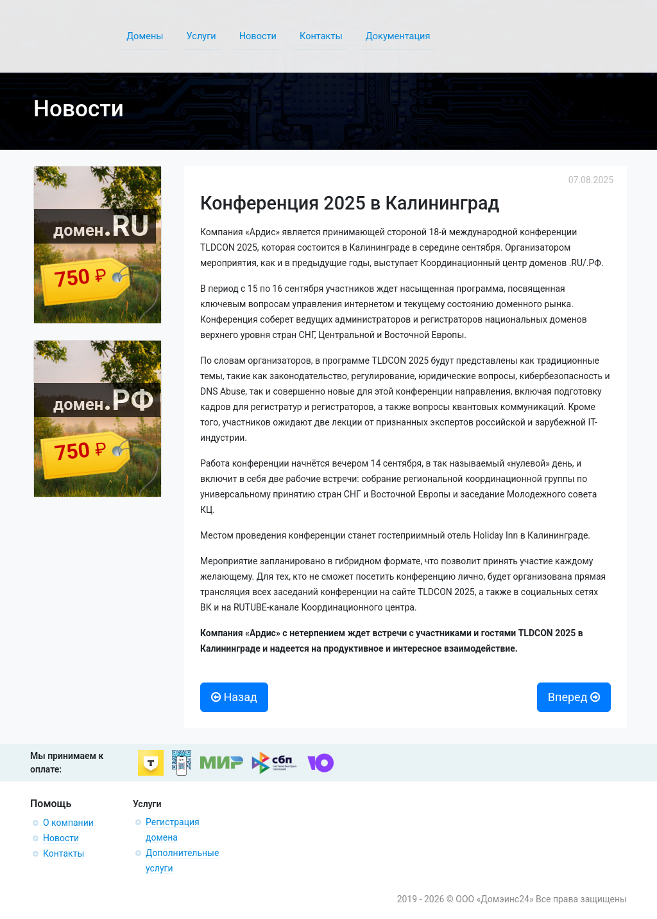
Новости (61, 838)
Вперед (574, 697)
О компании (68, 822)
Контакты (63, 853)
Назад (234, 697)
